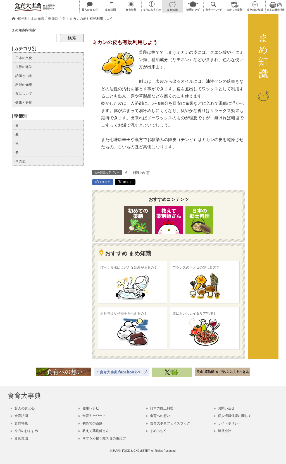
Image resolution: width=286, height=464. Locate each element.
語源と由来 (22, 76)
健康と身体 (22, 103)
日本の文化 (22, 58)
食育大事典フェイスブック (168, 423)
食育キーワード (92, 416)
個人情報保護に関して (232, 416)
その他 (19, 161)
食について (22, 94)
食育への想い (158, 416)
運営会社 (222, 431)
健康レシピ (88, 408)
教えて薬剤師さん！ (95, 431)
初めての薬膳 (90, 423)
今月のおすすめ (24, 431)
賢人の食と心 (23, 408)
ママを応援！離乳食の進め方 (102, 438)
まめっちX (156, 431)
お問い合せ (224, 408)
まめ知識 (19, 438)
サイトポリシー (227, 423)
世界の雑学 (22, 67)
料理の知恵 (141, 173)
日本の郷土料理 (159, 408)
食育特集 (19, 423)
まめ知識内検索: (24, 30)
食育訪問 (19, 416)
